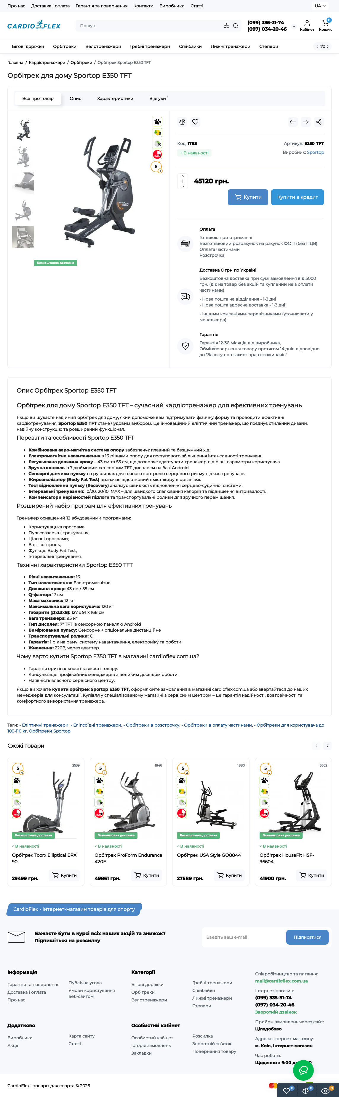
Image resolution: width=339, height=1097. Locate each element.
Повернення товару (214, 1051)
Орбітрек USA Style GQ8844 (209, 855)
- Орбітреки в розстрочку (151, 725)
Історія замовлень (151, 1045)
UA (318, 6)
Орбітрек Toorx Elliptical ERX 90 (44, 858)
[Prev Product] (293, 122)
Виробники (172, 6)
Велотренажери (149, 1000)
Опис (75, 98)
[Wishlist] (195, 122)
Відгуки (158, 98)
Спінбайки (203, 990)
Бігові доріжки (147, 984)
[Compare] (182, 122)
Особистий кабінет (152, 1037)
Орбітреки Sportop (49, 731)
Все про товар (38, 98)
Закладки (141, 1053)
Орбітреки (143, 992)
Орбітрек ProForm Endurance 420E (128, 858)
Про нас (16, 6)
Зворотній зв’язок (211, 1043)
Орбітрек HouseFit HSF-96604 (287, 858)
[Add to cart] (64, 875)
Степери (201, 1006)
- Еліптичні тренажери (43, 725)
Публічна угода (85, 982)
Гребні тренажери (212, 982)
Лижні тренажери (212, 998)
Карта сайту (81, 1036)
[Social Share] (319, 122)
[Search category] (226, 25)
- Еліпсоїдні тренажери (96, 725)
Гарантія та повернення (101, 6)
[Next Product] (306, 122)
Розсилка (202, 1036)
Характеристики (115, 98)
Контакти (143, 6)
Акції (12, 1045)
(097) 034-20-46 (267, 29)
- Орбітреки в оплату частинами (216, 725)
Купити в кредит (297, 197)
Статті (197, 6)
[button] (316, 746)
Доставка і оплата (50, 6)
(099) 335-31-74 (265, 22)
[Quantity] (182, 181)
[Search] (235, 25)
